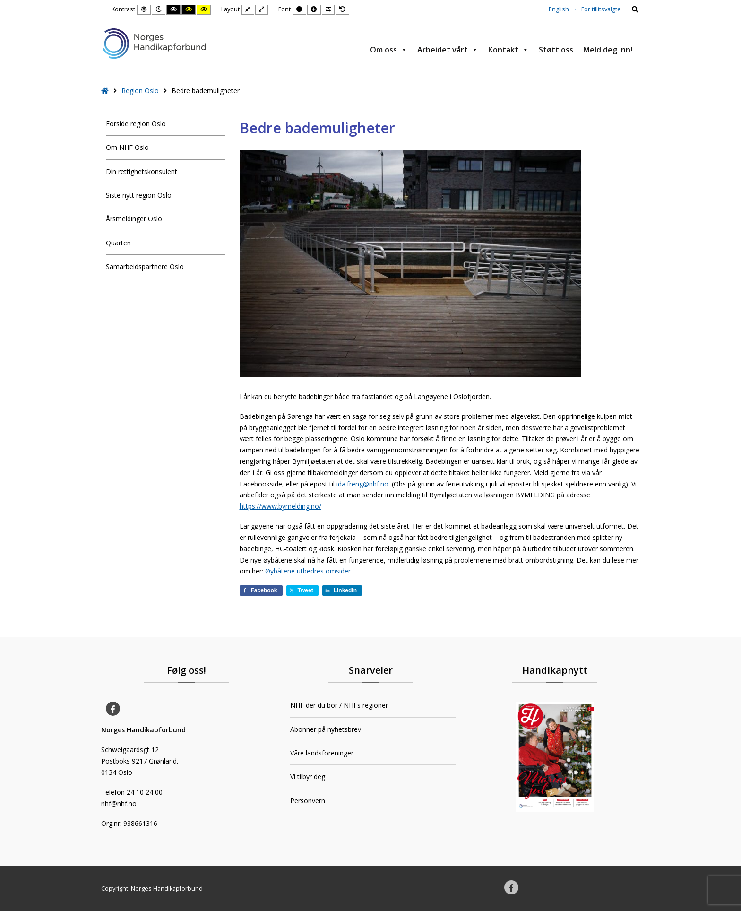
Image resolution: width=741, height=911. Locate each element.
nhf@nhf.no (119, 803)
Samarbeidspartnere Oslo (145, 266)
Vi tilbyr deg (307, 776)
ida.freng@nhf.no (362, 483)
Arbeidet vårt (447, 49)
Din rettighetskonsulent (141, 171)
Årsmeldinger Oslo (134, 218)
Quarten (118, 242)
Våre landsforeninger (321, 752)
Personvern (307, 800)
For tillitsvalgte (601, 9)
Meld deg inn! (607, 49)
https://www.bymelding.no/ (280, 506)
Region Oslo (140, 90)
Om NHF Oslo (127, 147)
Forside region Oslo (136, 123)
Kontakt (508, 49)
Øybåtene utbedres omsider (308, 570)
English (559, 9)
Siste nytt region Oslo (139, 195)
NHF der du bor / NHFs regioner (339, 705)
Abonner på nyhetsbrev (325, 729)
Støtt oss (556, 49)
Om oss (388, 49)
